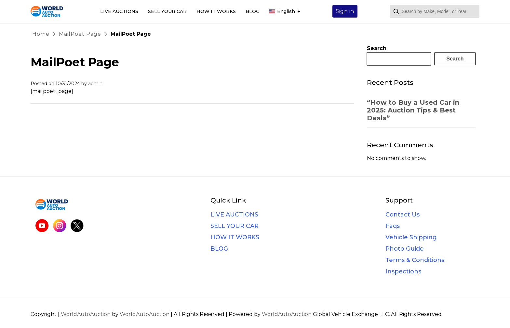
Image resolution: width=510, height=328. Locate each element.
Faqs (392, 226)
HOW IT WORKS (216, 11)
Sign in (345, 11)
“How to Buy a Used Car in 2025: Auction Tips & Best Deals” (413, 110)
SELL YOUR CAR (167, 11)
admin (95, 83)
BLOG (253, 11)
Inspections (403, 271)
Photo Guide (404, 248)
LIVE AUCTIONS (119, 11)
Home (40, 34)
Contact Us (402, 214)
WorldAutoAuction (86, 314)
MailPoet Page (80, 34)
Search (376, 48)
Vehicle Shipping (411, 237)
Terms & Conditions (414, 260)
